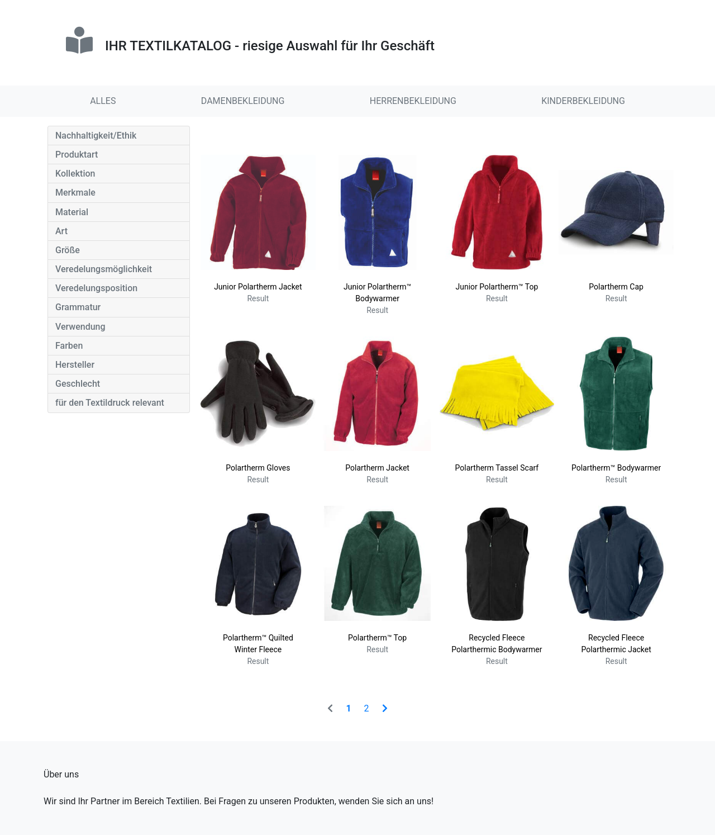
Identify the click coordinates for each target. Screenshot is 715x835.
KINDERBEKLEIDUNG (583, 101)
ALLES (103, 101)
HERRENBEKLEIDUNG (413, 101)
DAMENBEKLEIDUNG (243, 101)
